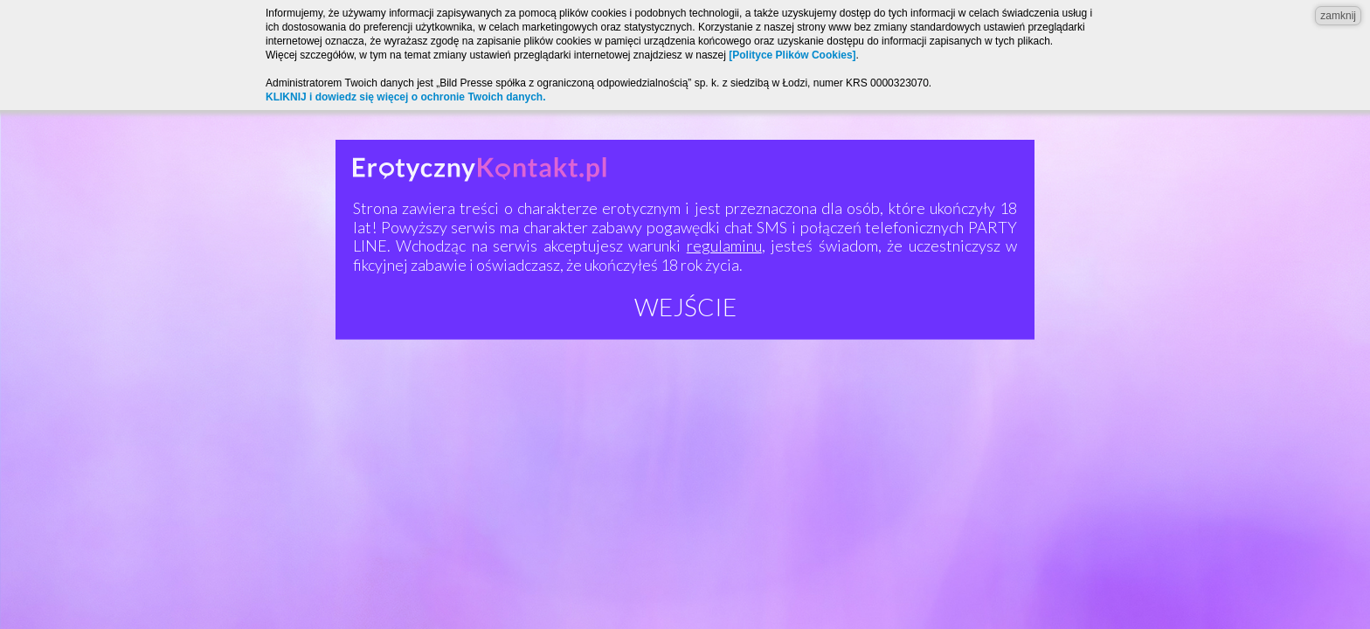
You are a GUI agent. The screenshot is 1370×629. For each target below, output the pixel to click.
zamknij (1338, 16)
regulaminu (724, 245)
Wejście (685, 306)
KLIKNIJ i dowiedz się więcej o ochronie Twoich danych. (406, 97)
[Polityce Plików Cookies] (792, 55)
